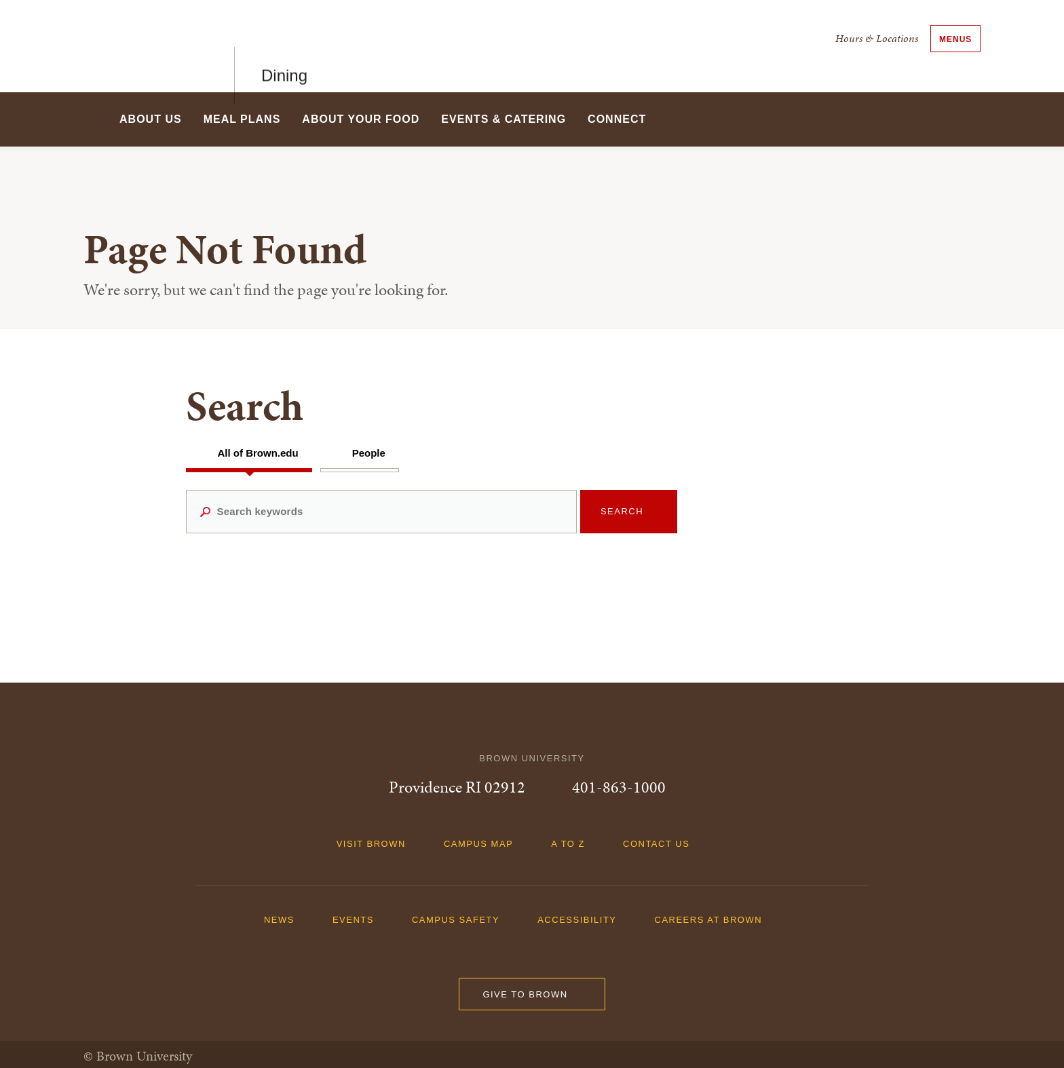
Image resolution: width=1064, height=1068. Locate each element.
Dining (284, 46)
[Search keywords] (381, 511)
